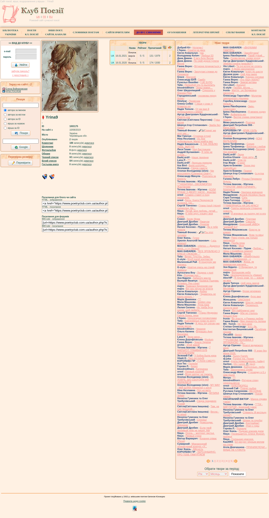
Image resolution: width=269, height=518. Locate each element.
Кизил (194, 366)
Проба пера (238, 243)
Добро (203, 291)
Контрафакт (252, 423)
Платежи (251, 219)
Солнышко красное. (242, 439)
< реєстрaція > (20, 75)
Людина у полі (205, 272)
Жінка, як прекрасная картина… (238, 263)
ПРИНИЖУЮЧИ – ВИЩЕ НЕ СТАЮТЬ (245, 448)
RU (51, 16)
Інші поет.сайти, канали (55, 32)
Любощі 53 (207, 55)
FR (44, 16)
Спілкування (235, 32)
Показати (237, 474)
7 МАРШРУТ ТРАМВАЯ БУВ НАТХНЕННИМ (193, 350)
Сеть (244, 197)
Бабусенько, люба (254, 367)
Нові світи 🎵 (249, 157)
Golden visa (204, 302)
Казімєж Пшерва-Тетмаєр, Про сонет (198, 282)
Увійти (21, 65)
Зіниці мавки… (204, 87)
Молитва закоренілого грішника (242, 97)
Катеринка (202, 369)
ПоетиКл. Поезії (32, 32)
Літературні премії (206, 32)
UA (38, 16)
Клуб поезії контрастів (200, 259)
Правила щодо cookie (134, 501)
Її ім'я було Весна (203, 58)
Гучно (196, 237)
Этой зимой (193, 344)
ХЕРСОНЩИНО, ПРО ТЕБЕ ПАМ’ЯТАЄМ (196, 453)
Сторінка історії (202, 136)
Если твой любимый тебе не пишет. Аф (194, 429)
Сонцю (250, 143)
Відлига (227, 135)
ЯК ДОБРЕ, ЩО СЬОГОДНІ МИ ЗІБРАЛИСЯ (195, 380)
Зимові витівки (248, 82)
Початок (132, 63)
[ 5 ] (231, 461)
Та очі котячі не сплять (249, 66)
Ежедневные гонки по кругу (200, 320)
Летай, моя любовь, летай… (201, 211)
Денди (247, 253)
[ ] (213, 461)
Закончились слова (241, 369)
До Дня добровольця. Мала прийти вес (195, 140)
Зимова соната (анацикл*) (238, 63)
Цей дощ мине (248, 74)
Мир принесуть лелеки (253, 321)
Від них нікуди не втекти (199, 288)
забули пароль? (20, 71)
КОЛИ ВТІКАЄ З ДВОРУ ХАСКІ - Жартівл (196, 190)
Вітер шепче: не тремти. (199, 374)
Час (202, 52)
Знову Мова (193, 219)
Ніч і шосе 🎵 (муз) (244, 364)
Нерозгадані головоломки (202, 318)
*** (189, 160)
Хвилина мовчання (252, 192)
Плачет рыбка (248, 388)
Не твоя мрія (245, 324)
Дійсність (198, 449)
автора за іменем (17, 110)
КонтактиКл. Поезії (258, 32)
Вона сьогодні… (198, 165)
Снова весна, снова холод (245, 58)
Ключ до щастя (254, 71)
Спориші (202, 419)
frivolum (209, 339)
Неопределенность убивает (246, 275)
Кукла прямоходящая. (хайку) (248, 361)
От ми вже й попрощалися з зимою (193, 110)
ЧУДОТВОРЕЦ (239, 385)
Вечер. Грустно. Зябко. (197, 256)
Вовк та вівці (256, 235)
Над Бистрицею (201, 149)
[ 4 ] (227, 461)
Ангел (238, 334)
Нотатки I (198, 47)
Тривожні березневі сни (199, 286)
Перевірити (21, 163)
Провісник (194, 101)
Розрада (241, 428)
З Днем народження (243, 69)
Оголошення (176, 32)
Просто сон (183, 117)
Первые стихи (193, 435)
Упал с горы (252, 425)
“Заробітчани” (251, 52)
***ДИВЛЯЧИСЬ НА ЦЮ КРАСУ (241, 205)
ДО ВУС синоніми (148, 32)
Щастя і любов (254, 302)
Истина (246, 200)
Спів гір (242, 160)
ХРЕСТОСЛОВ (13, 91)
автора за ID (14, 119)
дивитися (89, 143)
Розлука (250, 122)
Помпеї (248, 170)
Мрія (241, 245)
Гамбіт (201, 79)
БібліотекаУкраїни (10, 32)
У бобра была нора (205, 355)
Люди (241, 154)
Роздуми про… (192, 275)
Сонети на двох (196, 50)
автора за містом (16, 114)
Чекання (200, 328)
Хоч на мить (204, 390)
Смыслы (250, 221)
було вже (256, 296)
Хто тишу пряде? (250, 79)
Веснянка (228, 288)
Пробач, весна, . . (243, 87)
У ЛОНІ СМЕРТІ (206, 361)
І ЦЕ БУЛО (206, 82)
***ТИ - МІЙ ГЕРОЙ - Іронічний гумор (243, 405)
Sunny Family (240, 356)
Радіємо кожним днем (251, 431)
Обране (46, 153)
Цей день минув (250, 283)
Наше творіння (200, 157)
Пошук (21, 133)
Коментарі (47, 143)
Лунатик (204, 224)
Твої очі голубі (196, 358)
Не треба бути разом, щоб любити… (195, 308)
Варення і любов (255, 146)
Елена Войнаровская (17, 89)
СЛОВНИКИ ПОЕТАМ (86, 32)
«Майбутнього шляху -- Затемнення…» (241, 257)
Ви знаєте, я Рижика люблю (247, 318)
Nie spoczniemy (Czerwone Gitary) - (195, 172)
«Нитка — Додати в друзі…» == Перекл (198, 247)
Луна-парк (203, 304)
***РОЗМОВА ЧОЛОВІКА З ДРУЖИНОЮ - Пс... (238, 341)
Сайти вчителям (117, 32)
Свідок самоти (199, 168)
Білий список (49, 161)
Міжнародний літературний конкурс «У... (192, 445)
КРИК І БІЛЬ (250, 130)
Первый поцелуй (194, 371)
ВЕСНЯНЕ (255, 391)
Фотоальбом (49, 150)
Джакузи (204, 221)
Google (21, 147)
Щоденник (47, 146)
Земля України (202, 342)
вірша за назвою (16, 123)
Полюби (193, 363)
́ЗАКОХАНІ (244, 299)
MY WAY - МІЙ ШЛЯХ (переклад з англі (198, 386)
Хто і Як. (252, 326)
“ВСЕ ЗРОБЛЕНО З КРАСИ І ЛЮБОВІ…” (198, 252)
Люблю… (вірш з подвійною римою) (243, 249)
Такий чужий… (256, 55)
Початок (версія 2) (132, 55)
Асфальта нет (238, 114)
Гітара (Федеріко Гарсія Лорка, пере (197, 314)
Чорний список (50, 157)
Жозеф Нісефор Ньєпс (252, 194)
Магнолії (191, 77)
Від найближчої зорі (243, 310)
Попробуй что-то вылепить (200, 85)
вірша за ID (13, 128)
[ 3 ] (222, 461)
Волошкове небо (241, 272)
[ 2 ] (217, 461)
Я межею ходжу (257, 111)
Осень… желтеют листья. (200, 433)
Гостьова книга (50, 164)
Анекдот (241, 85)
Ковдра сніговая (255, 77)
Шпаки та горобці (252, 420)
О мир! (241, 162)
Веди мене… (195, 336)
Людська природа (202, 162)
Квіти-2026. (229, 127)
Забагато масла (202, 278)
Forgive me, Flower (243, 358)
